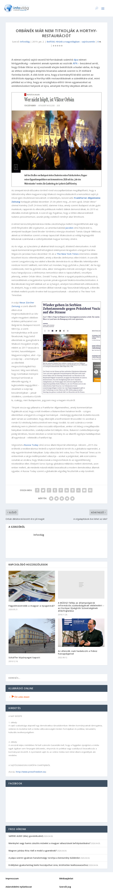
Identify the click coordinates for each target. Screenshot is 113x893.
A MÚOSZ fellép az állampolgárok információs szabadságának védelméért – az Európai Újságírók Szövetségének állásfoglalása (81, 606)
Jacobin (69, 227)
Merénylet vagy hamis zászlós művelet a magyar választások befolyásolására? (49, 843)
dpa (76, 59)
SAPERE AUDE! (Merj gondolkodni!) (26, 836)
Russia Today (31, 444)
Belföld (51, 41)
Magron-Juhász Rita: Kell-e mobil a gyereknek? (33, 850)
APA (75, 63)
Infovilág (25, 41)
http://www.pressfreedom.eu (31, 771)
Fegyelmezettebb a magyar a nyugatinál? (32, 605)
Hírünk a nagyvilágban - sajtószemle (75, 41)
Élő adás (19, 696)
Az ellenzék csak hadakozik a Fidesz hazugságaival (77, 652)
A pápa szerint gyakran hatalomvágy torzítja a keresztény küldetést (44, 857)
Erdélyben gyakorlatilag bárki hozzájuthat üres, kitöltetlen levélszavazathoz (48, 865)
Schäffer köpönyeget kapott (24, 657)
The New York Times (68, 253)
